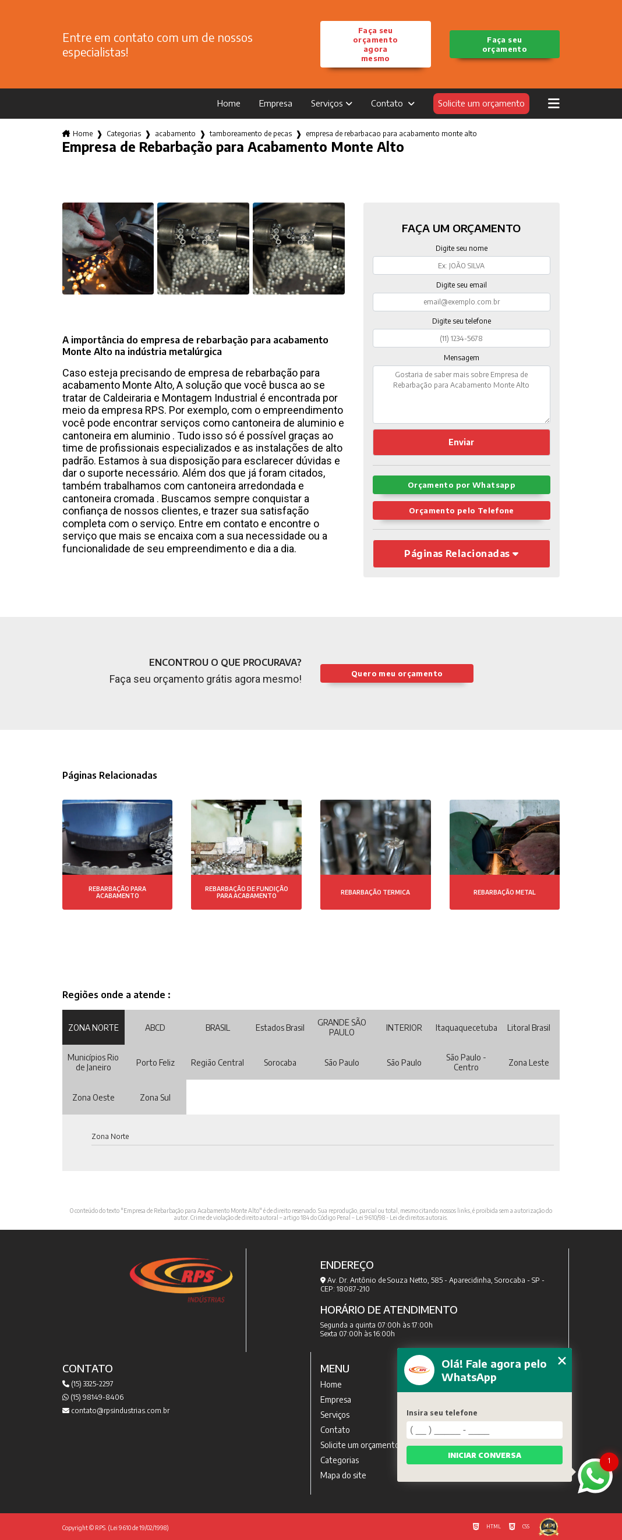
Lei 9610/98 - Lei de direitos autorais (401, 1217)
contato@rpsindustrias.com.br (115, 1410)
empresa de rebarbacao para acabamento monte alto (391, 133)
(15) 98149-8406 (92, 1397)
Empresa (275, 103)
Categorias (124, 133)
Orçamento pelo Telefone (461, 510)
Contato (388, 103)
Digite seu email (461, 285)
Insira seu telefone (442, 1412)
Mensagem (461, 357)
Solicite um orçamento (481, 103)
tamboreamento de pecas (251, 133)
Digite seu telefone (461, 321)
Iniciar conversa (484, 1455)
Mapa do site (343, 1475)
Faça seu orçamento (504, 44)
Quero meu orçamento (397, 673)
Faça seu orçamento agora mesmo (375, 44)
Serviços (327, 103)
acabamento (175, 133)
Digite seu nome (461, 248)
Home (229, 103)
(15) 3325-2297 (88, 1383)
